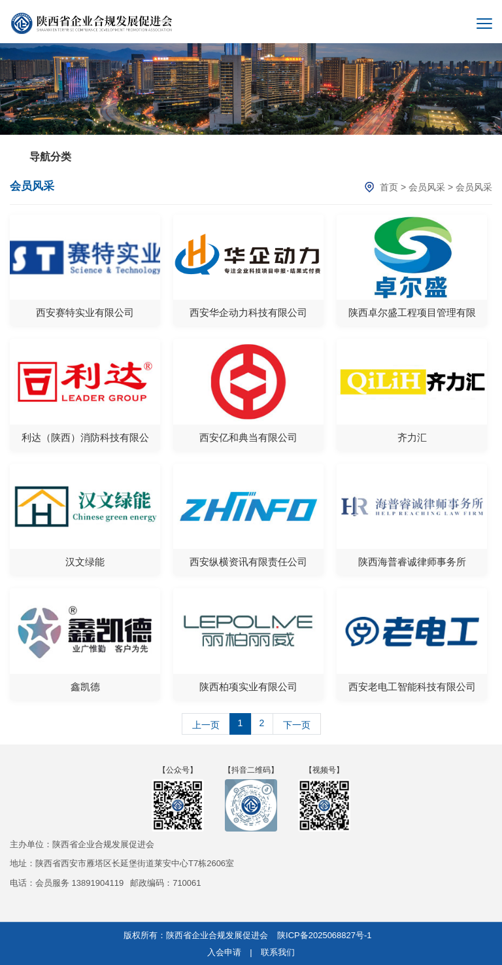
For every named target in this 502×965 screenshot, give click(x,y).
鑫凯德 (85, 686)
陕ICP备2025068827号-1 (324, 935)
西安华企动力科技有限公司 (248, 312)
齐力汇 (412, 437)
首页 (389, 187)
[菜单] (484, 23)
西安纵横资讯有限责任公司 (248, 561)
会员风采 (427, 187)
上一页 (206, 725)
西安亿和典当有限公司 (248, 437)
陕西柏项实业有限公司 (248, 686)
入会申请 (224, 952)
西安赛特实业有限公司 (85, 312)
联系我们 (278, 952)
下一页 (296, 725)
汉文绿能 (85, 561)
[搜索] (457, 23)
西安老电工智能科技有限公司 (412, 686)
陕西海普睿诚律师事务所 (412, 561)
